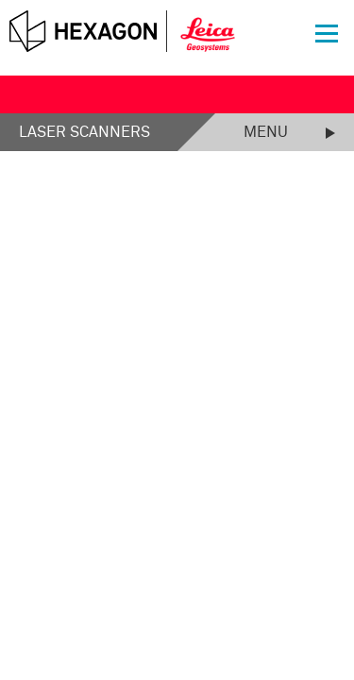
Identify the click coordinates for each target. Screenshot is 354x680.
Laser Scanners (84, 132)
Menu (266, 132)
